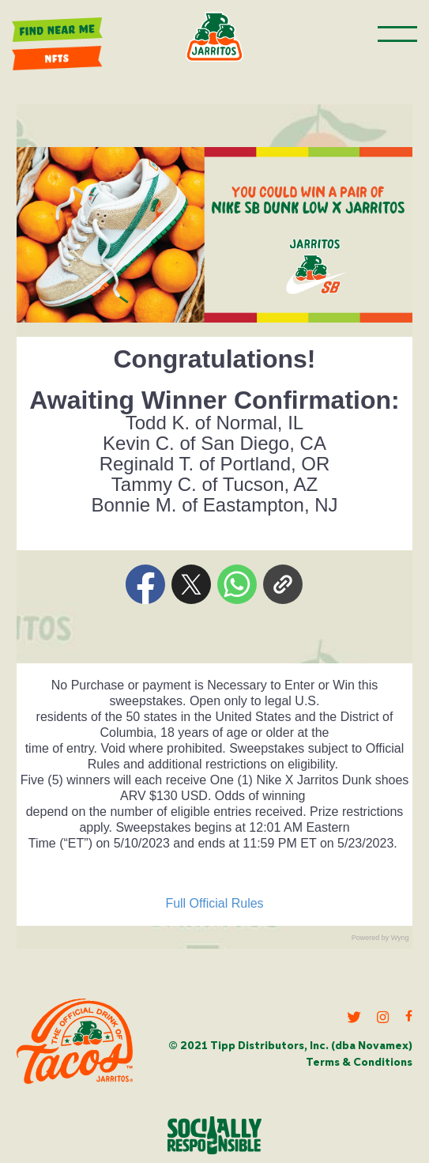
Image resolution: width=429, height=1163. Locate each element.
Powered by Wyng (380, 938)
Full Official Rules (214, 903)
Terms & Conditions (359, 1062)
